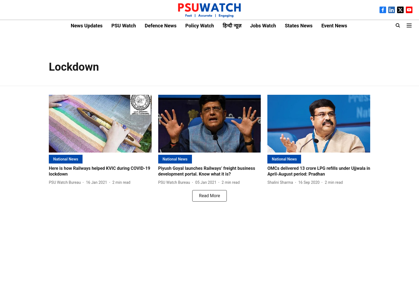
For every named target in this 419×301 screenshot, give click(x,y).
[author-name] (66, 182)
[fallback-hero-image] (100, 124)
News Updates (87, 25)
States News (299, 25)
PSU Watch (123, 25)
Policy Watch (199, 25)
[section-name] (66, 159)
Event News (334, 25)
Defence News (161, 25)
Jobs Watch (263, 25)
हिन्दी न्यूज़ (232, 25)
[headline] (100, 171)
